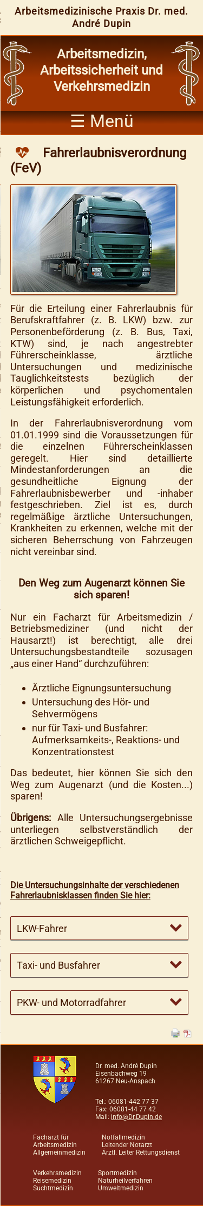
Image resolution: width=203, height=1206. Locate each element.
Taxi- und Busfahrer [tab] (58, 965)
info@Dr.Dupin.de (136, 1117)
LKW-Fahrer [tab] (42, 928)
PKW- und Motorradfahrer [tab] (71, 1002)
